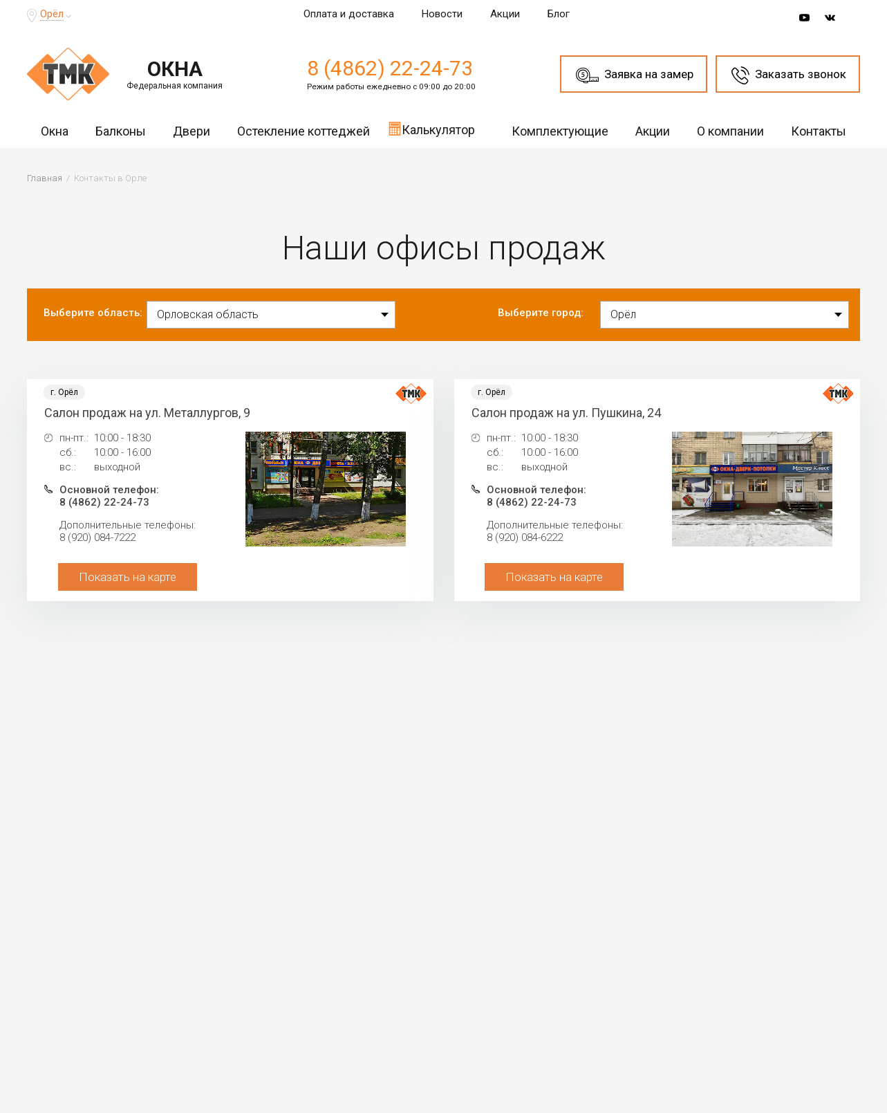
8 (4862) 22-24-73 (390, 68)
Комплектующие (560, 131)
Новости (442, 14)
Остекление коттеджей (303, 131)
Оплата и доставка (349, 14)
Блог (559, 14)
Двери (191, 131)
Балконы (120, 131)
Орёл (52, 14)
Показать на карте (127, 577)
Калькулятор (431, 129)
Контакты (818, 131)
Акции (505, 14)
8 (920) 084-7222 (97, 537)
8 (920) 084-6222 (525, 537)
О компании (730, 131)
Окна (54, 131)
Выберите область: (93, 312)
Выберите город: (540, 312)
